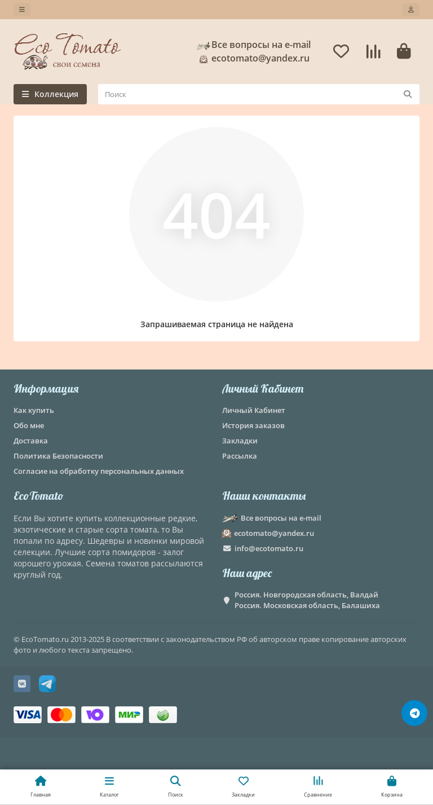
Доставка (31, 441)
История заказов (253, 425)
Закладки (240, 441)
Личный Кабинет (262, 388)
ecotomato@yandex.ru (253, 58)
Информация (46, 388)
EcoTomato (39, 496)
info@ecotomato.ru (269, 548)
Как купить (34, 410)
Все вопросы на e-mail (253, 44)
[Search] (258, 94)
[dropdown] (22, 9)
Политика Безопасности (58, 456)
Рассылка (239, 456)
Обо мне (29, 425)
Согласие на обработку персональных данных (99, 471)
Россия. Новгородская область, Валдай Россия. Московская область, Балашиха (307, 600)
